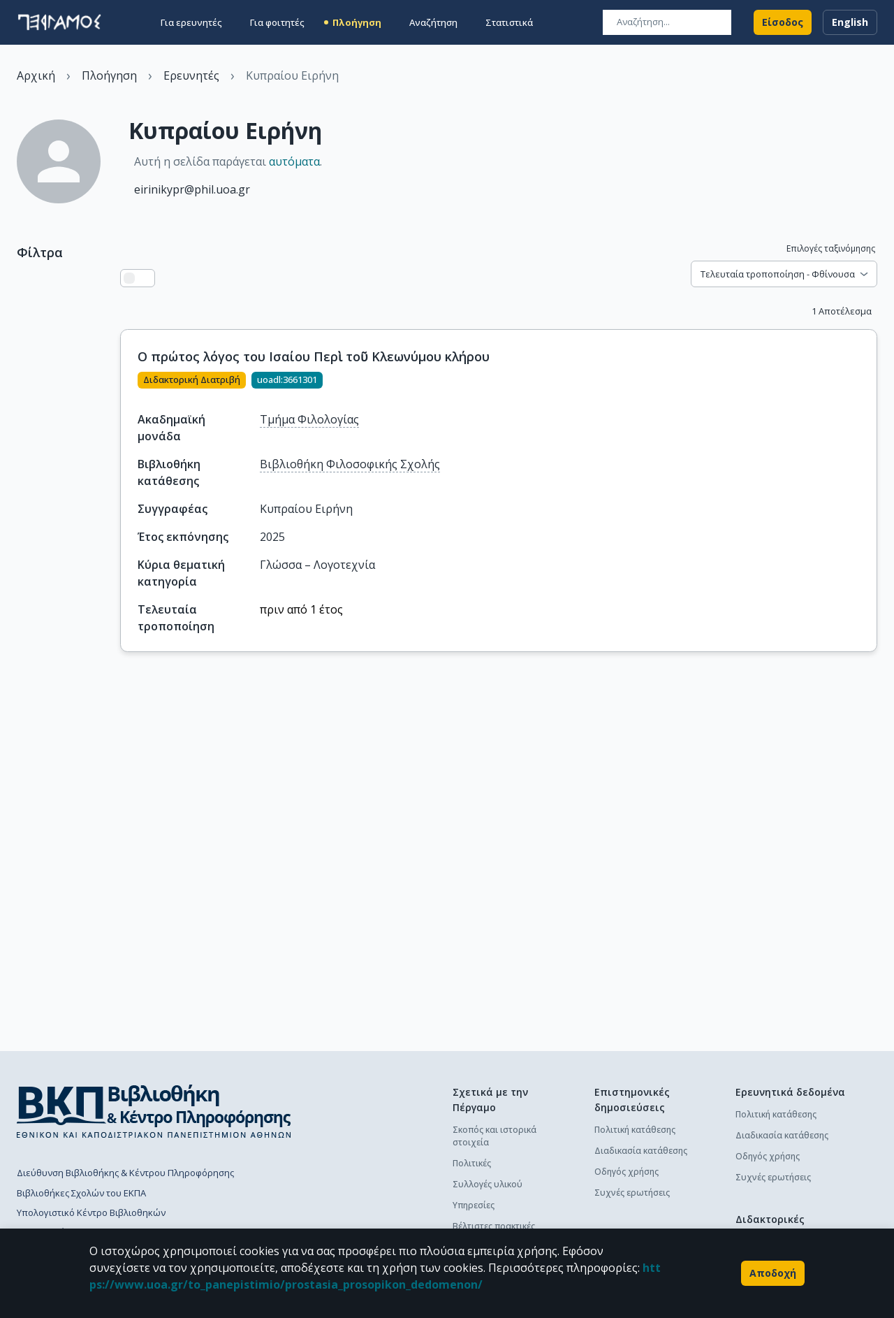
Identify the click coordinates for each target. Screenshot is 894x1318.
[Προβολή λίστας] (129, 278)
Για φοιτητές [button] (277, 22)
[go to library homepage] (154, 1111)
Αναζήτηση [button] (433, 22)
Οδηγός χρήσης (626, 1172)
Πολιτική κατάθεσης (634, 1130)
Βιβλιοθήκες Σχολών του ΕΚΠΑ (81, 1193)
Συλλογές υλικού (487, 1184)
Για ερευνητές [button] (191, 22)
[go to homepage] (59, 22)
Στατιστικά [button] (509, 22)
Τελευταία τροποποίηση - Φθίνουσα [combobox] (778, 274)
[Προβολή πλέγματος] (146, 278)
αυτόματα (294, 161)
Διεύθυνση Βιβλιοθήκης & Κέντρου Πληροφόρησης (125, 1172)
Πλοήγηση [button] (356, 22)
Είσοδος (783, 22)
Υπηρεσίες (473, 1205)
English (850, 22)
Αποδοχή (773, 1273)
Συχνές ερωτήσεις (632, 1192)
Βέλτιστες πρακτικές (494, 1226)
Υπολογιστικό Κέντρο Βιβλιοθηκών (91, 1212)
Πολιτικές (472, 1163)
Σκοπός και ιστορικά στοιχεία (494, 1136)
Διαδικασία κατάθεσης (640, 1151)
